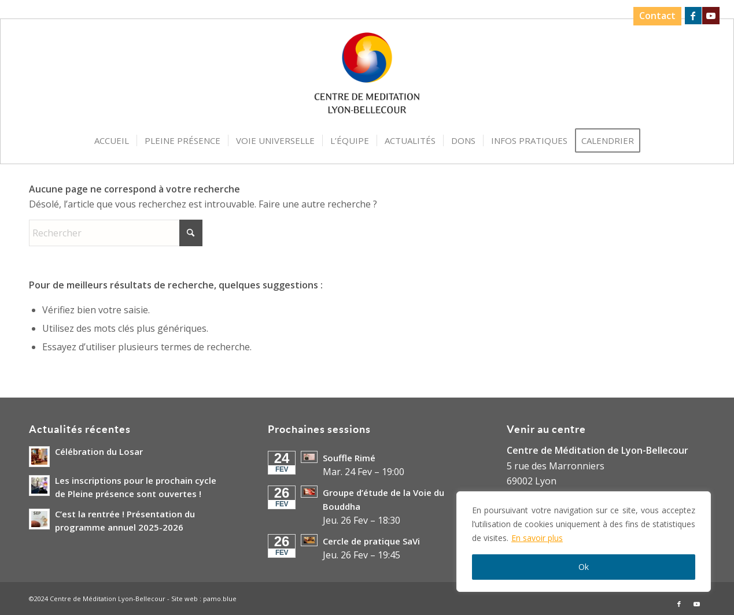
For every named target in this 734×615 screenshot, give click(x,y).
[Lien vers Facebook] (693, 15)
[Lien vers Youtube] (711, 15)
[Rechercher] (115, 233)
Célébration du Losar (99, 451)
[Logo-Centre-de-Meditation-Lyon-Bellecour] (367, 77)
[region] (583, 541)
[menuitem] (654, 16)
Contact (657, 15)
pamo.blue (220, 598)
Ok (583, 566)
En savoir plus (537, 537)
